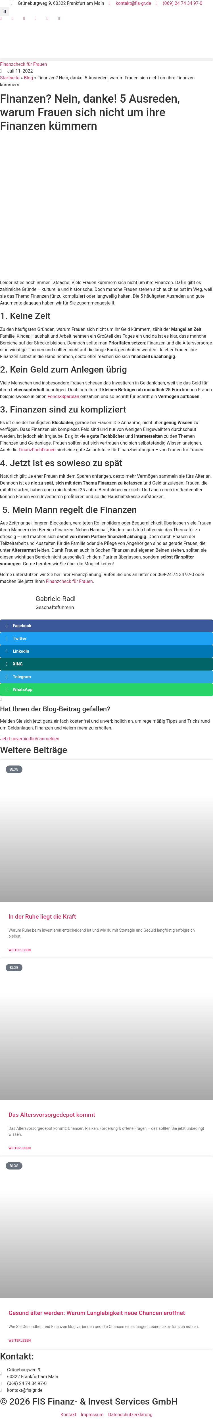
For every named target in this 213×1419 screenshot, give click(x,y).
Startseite (10, 78)
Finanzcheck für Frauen (69, 581)
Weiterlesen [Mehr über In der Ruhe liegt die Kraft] (20, 950)
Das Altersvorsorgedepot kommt (52, 1114)
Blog (28, 78)
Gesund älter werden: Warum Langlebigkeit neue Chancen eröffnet (97, 1313)
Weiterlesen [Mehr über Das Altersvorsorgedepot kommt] (20, 1148)
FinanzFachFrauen (37, 449)
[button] (4, 11)
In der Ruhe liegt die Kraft (42, 916)
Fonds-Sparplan (63, 396)
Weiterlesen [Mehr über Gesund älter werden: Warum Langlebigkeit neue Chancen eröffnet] (20, 1340)
